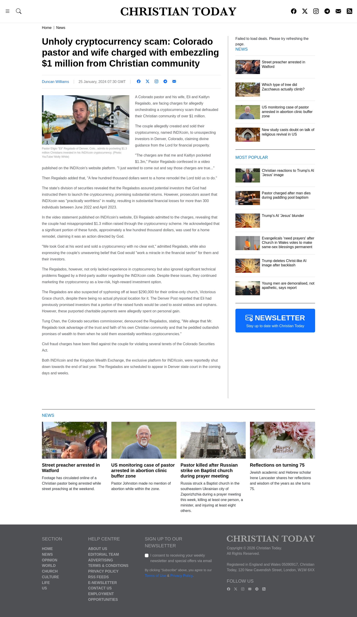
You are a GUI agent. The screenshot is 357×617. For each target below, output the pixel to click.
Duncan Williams (55, 82)
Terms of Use (155, 576)
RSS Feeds (98, 577)
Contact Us (100, 588)
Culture (50, 577)
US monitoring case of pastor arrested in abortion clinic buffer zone (143, 470)
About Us (97, 549)
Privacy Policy (103, 571)
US (44, 588)
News (60, 28)
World (49, 566)
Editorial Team (103, 554)
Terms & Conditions (108, 566)
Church (50, 571)
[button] (7, 12)
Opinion (49, 560)
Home (47, 28)
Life (46, 582)
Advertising (100, 560)
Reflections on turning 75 (277, 465)
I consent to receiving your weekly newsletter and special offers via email (181, 558)
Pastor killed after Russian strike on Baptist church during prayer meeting (209, 470)
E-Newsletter (102, 582)
